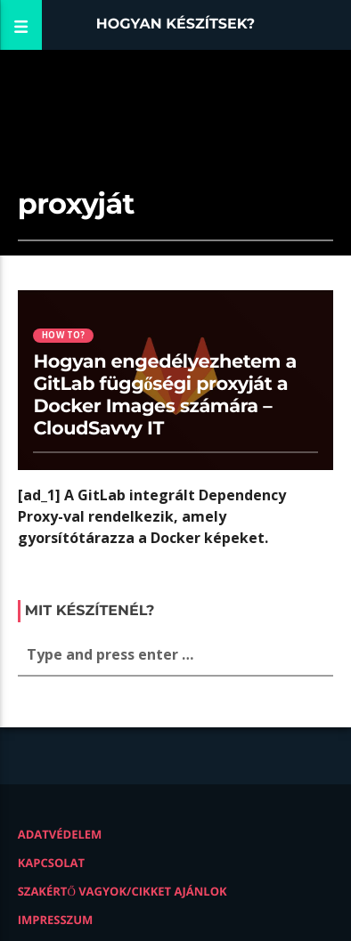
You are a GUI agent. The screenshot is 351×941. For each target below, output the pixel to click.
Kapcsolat (51, 863)
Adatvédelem (60, 834)
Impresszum (56, 920)
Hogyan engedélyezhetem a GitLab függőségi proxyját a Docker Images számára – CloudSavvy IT (164, 395)
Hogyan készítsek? (176, 24)
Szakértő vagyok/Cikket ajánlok (122, 891)
